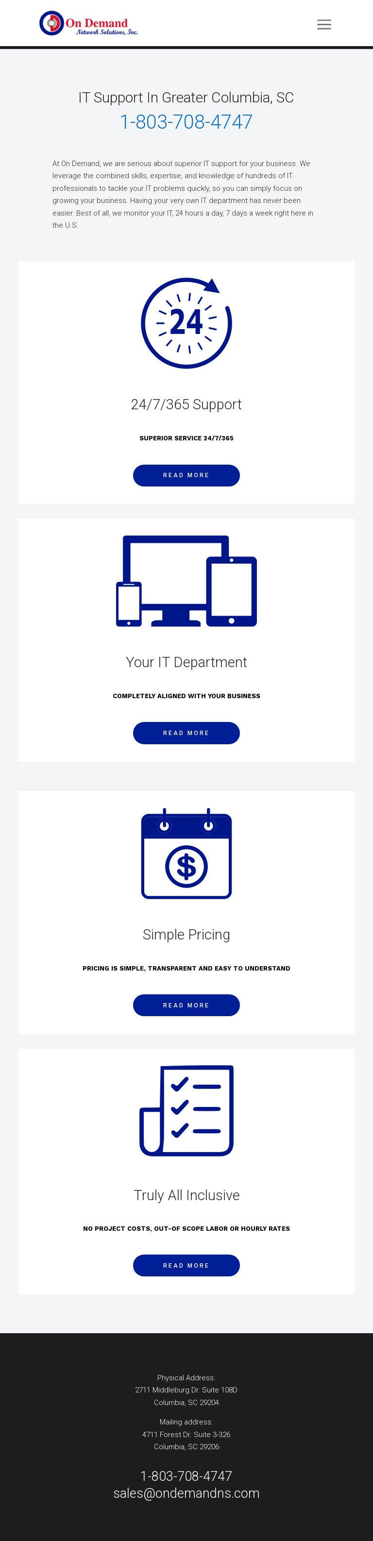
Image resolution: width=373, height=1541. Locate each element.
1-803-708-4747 (186, 1476)
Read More (186, 475)
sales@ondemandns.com (186, 1493)
